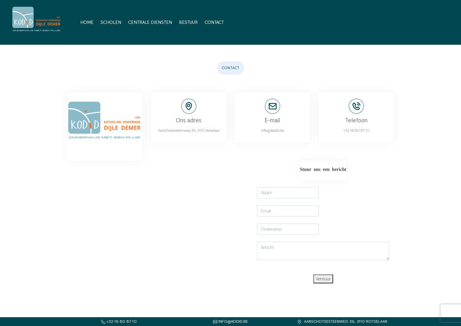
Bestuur (188, 22)
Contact (214, 22)
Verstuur (323, 279)
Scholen (111, 22)
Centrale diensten (150, 22)
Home (86, 22)
